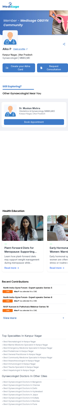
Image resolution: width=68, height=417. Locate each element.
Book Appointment (34, 122)
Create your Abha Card (18, 68)
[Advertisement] (34, 169)
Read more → (11, 267)
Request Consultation (50, 68)
